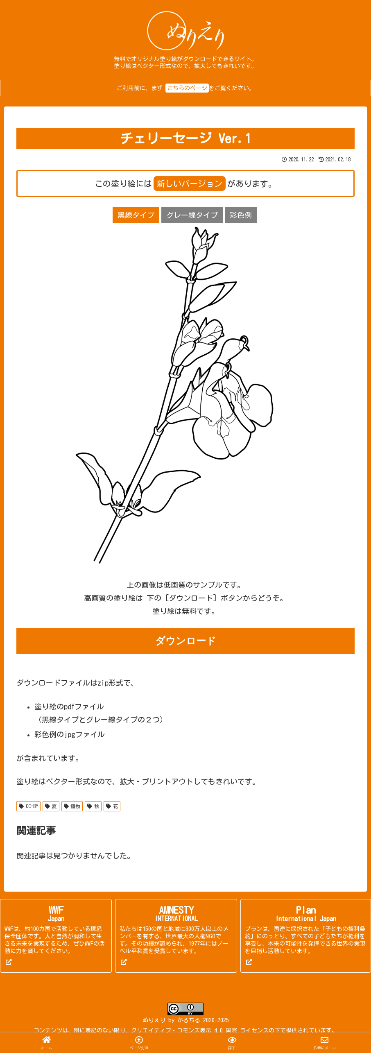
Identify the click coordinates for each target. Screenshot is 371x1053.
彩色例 (241, 215)
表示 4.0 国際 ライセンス (234, 1030)
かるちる (188, 1020)
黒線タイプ (136, 215)
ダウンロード (185, 641)
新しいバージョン (189, 183)
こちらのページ (187, 88)
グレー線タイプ (192, 215)
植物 (72, 806)
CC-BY (28, 806)
